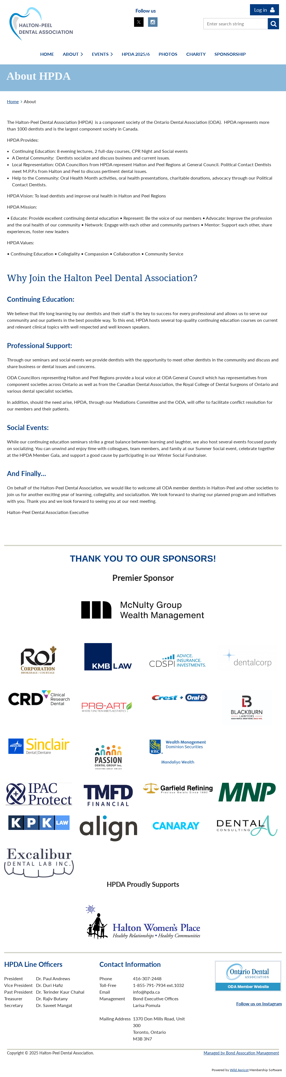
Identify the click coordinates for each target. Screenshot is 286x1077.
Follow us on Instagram (259, 1003)
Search (273, 23)
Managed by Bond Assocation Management (241, 1053)
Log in (260, 10)
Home (13, 101)
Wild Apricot (239, 1070)
